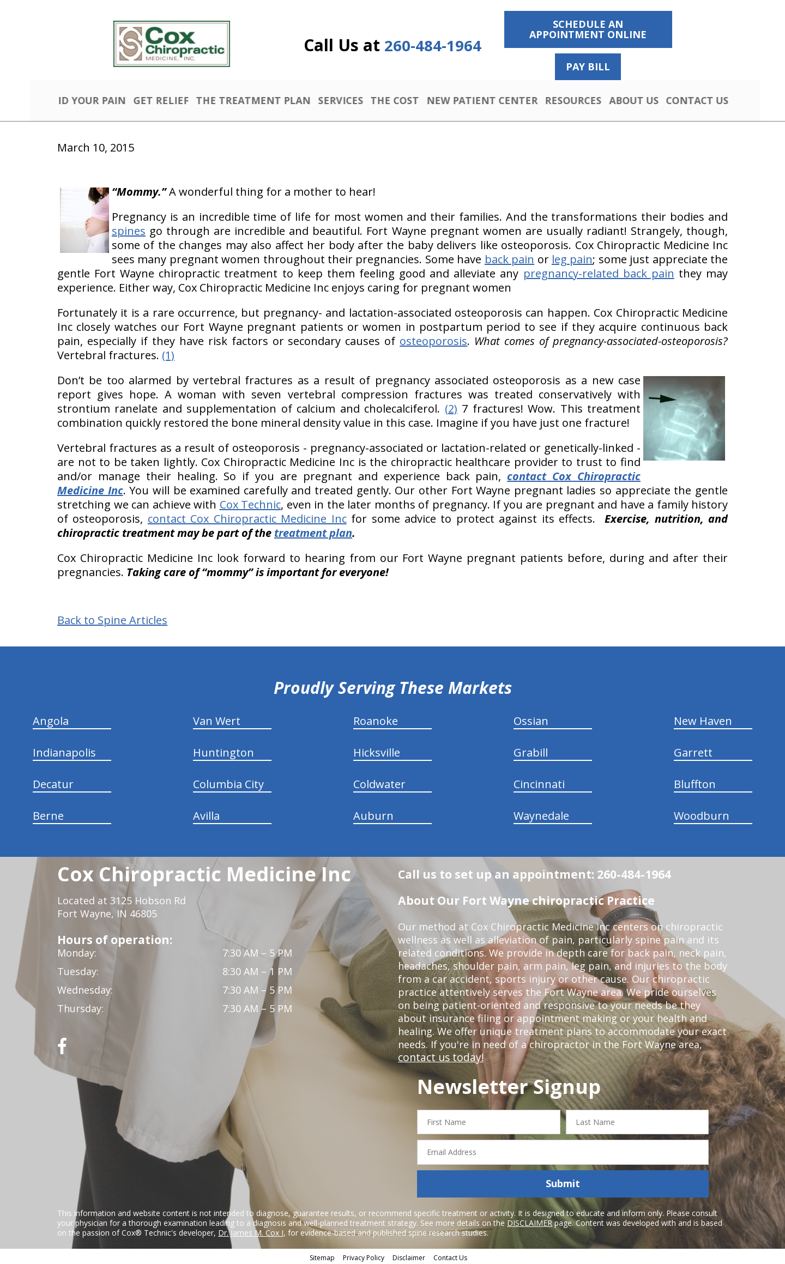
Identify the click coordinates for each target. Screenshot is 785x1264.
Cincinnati (539, 782)
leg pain (572, 257)
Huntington (223, 750)
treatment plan (313, 531)
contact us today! (438, 1055)
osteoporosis (433, 339)
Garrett (693, 750)
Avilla (206, 814)
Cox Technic (250, 502)
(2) (451, 407)
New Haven (703, 719)
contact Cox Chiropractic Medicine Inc (247, 517)
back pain (509, 257)
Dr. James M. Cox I (250, 1231)
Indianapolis (64, 750)
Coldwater (379, 782)
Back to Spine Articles (112, 619)
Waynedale (541, 814)
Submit (563, 1182)
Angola (51, 719)
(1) (168, 353)
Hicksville (376, 750)
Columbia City (228, 782)
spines (129, 229)
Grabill (531, 750)
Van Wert (216, 719)
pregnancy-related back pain (598, 271)
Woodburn (701, 814)
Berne (48, 814)
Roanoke (375, 719)
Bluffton (695, 782)
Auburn (373, 814)
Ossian (531, 719)
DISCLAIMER (529, 1221)
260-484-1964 (433, 45)
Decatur (53, 782)
